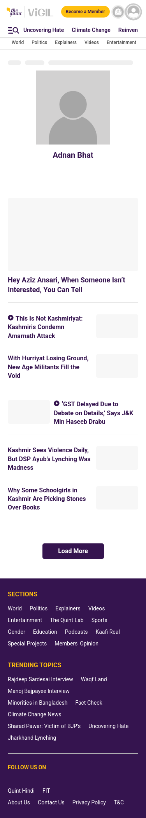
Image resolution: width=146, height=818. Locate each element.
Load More (73, 551)
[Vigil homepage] (40, 16)
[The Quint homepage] (14, 12)
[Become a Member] (85, 11)
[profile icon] (133, 12)
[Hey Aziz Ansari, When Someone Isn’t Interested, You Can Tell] (73, 234)
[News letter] (118, 12)
